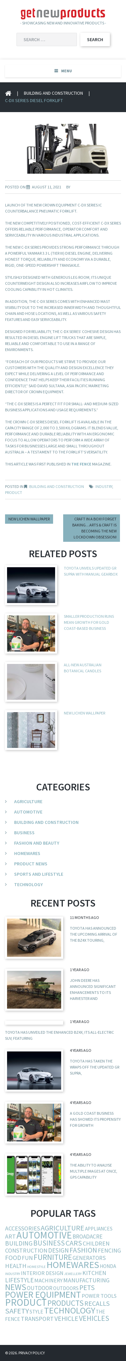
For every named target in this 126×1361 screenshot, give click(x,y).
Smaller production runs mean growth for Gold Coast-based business (89, 622)
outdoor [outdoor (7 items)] (39, 1288)
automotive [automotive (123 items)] (44, 1235)
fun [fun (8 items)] (27, 1258)
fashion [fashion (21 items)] (83, 1250)
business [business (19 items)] (49, 1243)
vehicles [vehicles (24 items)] (94, 1318)
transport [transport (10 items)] (37, 1319)
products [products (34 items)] (65, 1303)
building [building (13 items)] (19, 1243)
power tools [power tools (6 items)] (99, 1295)
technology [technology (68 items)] (69, 1310)
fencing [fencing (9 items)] (109, 1250)
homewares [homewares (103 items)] (72, 1265)
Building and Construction (53, 93)
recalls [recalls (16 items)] (97, 1303)
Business (24, 833)
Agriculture (28, 801)
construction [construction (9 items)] (26, 1250)
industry (103, 486)
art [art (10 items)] (10, 1236)
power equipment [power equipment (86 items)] (43, 1294)
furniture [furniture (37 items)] (53, 1257)
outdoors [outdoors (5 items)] (66, 1288)
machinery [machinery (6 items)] (48, 1280)
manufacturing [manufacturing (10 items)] (86, 1280)
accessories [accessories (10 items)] (22, 1228)
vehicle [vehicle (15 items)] (66, 1318)
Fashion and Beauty (36, 843)
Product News (30, 864)
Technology (28, 884)
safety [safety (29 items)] (17, 1310)
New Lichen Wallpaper (29, 518)
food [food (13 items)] (13, 1258)
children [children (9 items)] (96, 1243)
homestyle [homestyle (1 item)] (36, 1267)
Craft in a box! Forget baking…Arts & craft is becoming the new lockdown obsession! (94, 527)
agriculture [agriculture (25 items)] (62, 1227)
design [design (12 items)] (58, 1250)
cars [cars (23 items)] (74, 1243)
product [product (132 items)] (26, 1302)
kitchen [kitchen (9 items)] (94, 1273)
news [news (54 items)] (15, 1287)
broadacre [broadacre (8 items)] (87, 1236)
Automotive (28, 812)
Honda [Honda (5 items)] (108, 1266)
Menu (66, 70)
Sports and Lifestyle (38, 874)
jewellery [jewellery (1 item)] (73, 1274)
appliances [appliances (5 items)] (99, 1228)
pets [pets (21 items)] (87, 1287)
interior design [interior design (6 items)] (42, 1273)
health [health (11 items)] (16, 1266)
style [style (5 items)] (36, 1311)
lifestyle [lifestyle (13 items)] (19, 1280)
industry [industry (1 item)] (12, 1274)
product (13, 492)
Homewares (27, 853)
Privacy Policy (31, 1352)
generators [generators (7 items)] (89, 1258)
